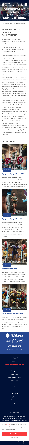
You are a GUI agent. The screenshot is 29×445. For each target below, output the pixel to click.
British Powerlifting (8, 4)
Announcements (5, 23)
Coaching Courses (14, 403)
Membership (14, 374)
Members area (21, 4)
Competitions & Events (14, 377)
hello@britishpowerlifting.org (14, 364)
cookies (8, 424)
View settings (14, 437)
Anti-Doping (14, 386)
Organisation (14, 383)
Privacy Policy (14, 380)
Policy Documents (14, 397)
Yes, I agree (14, 433)
